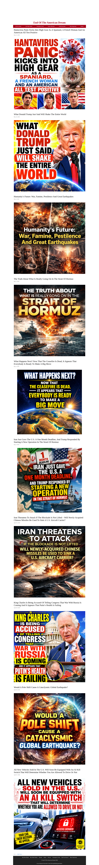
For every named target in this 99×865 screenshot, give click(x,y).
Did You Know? (65, 857)
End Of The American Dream (49, 22)
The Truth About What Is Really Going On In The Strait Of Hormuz (43, 279)
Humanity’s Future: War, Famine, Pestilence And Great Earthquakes (43, 196)
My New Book (18, 26)
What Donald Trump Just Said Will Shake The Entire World (40, 114)
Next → (21, 854)
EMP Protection (62, 26)
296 (18, 854)
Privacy (49, 857)
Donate (82, 26)
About (45, 857)
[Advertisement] (49, 10)
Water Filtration (51, 26)
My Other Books (29, 26)
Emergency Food (40, 26)
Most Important (73, 26)
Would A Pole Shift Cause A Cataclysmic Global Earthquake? (41, 687)
